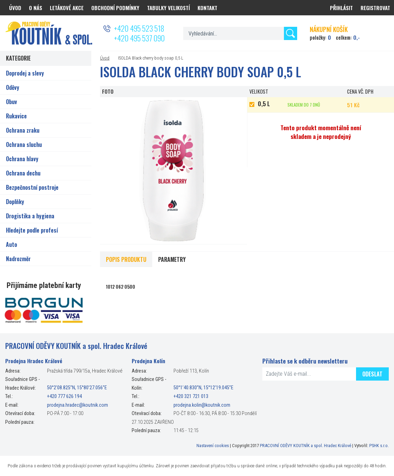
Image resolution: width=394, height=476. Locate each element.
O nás (35, 7)
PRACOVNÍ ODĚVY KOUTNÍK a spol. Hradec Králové (305, 445)
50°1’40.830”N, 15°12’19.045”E (203, 388)
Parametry (172, 259)
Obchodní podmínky (115, 7)
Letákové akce (67, 7)
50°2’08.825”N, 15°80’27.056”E (77, 388)
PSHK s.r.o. (379, 445)
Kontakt (207, 7)
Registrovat (375, 7)
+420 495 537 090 (139, 38)
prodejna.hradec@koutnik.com (77, 405)
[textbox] (240, 33)
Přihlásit (341, 7)
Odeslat (372, 374)
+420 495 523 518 (139, 28)
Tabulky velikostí (168, 7)
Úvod (104, 58)
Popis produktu (126, 259)
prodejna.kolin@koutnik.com (201, 405)
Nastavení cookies (212, 445)
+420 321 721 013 (190, 396)
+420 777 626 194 (64, 396)
